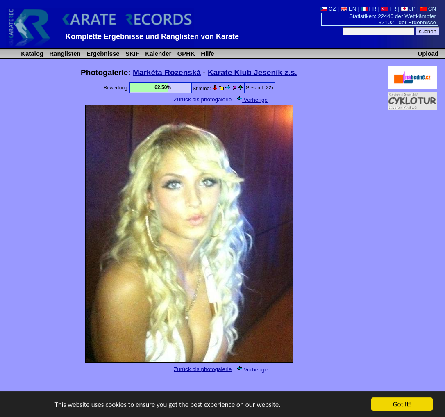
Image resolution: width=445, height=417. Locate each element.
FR (369, 9)
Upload (428, 53)
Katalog (31, 53)
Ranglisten (64, 53)
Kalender (157, 53)
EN (348, 9)
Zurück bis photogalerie (203, 99)
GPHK (185, 53)
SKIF (131, 53)
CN (428, 9)
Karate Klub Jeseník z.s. (252, 72)
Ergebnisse (102, 53)
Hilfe (206, 53)
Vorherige (252, 100)
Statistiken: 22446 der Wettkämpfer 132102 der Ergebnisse (392, 19)
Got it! (402, 404)
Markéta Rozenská (167, 72)
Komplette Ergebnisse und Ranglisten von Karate (152, 36)
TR (389, 9)
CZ (328, 9)
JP (408, 9)
